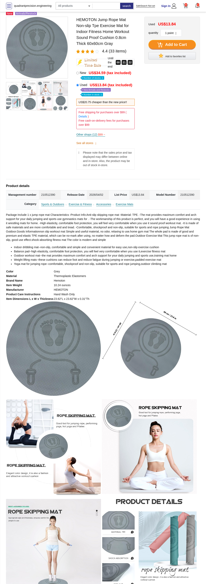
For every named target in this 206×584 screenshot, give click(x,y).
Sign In (166, 6)
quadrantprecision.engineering (32, 5)
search (127, 6)
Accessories (103, 204)
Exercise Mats (124, 204)
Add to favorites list (172, 55)
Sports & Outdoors (52, 204)
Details (82, 116)
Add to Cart (172, 44)
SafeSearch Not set (145, 6)
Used (106, 89)
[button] (197, 5)
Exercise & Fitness (80, 204)
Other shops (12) (90, 134)
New (106, 75)
